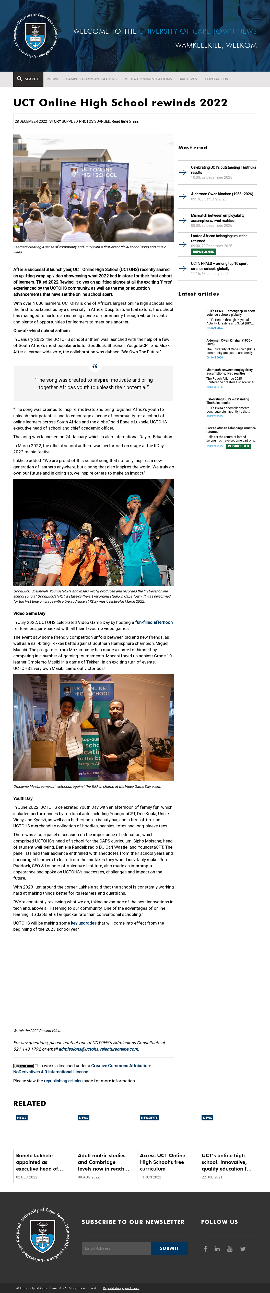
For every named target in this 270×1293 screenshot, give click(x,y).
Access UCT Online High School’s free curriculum (162, 1162)
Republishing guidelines (121, 1288)
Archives (188, 79)
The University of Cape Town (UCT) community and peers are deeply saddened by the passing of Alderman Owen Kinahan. (230, 351)
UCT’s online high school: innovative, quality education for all (227, 1162)
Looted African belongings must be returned (219, 238)
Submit (169, 1248)
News (52, 79)
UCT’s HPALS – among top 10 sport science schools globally (219, 266)
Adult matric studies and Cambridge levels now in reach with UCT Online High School (101, 1162)
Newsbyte (149, 1118)
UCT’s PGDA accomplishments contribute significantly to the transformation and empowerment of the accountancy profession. (230, 409)
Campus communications (91, 79)
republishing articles (63, 1080)
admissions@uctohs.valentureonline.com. (98, 1049)
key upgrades (84, 923)
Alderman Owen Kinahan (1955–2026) (222, 194)
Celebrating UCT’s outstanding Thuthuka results (223, 170)
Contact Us (216, 79)
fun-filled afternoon (154, 622)
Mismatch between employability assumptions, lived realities (217, 218)
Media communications (148, 79)
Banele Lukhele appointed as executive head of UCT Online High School (37, 1162)
